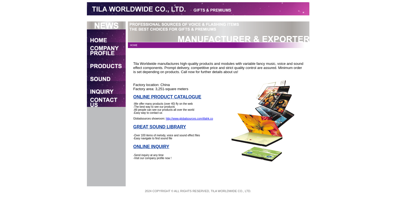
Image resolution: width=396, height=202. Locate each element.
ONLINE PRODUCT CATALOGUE (167, 97)
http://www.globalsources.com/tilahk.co (189, 118)
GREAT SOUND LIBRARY (159, 126)
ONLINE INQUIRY (151, 146)
